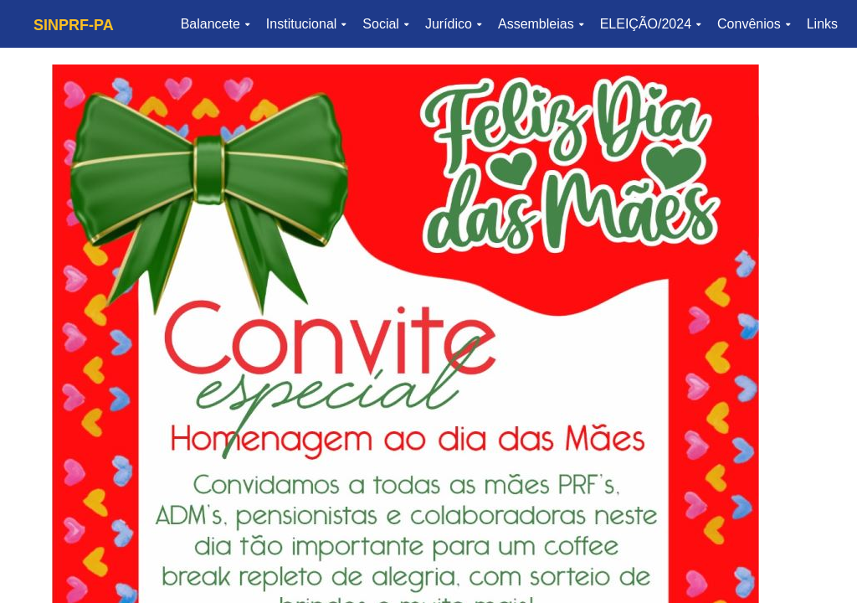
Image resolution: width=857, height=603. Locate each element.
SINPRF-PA (73, 25)
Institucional (306, 24)
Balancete (215, 24)
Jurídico (453, 24)
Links (822, 24)
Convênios (753, 24)
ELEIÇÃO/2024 (650, 24)
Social (385, 24)
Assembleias (540, 24)
